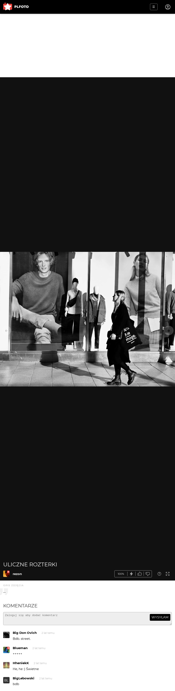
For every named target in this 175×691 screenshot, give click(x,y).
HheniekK (21, 665)
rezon (17, 574)
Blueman (20, 650)
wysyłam (159, 617)
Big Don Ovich (25, 635)
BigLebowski (23, 680)
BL (6, 682)
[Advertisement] (87, 45)
